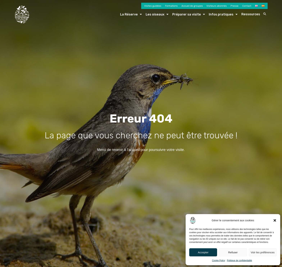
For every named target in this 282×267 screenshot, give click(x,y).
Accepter (203, 252)
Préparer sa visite (186, 14)
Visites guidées (152, 5)
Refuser (233, 252)
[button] (275, 220)
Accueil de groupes (192, 5)
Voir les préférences (263, 252)
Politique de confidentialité (239, 260)
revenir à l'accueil (126, 150)
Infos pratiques (221, 14)
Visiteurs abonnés (216, 5)
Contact (246, 5)
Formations (171, 5)
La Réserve (129, 14)
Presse (234, 5)
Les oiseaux (155, 14)
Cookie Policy (218, 260)
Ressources (250, 14)
